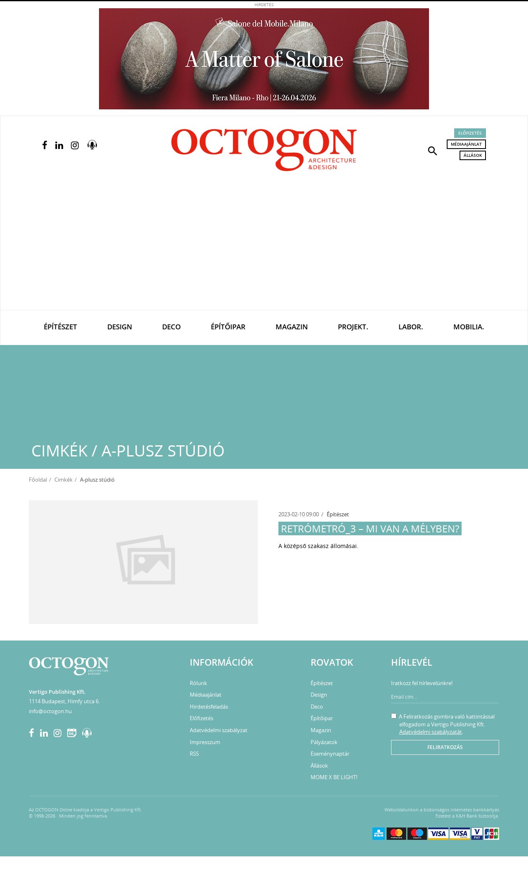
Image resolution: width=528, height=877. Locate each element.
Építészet (60, 326)
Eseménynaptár (330, 753)
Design (119, 326)
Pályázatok (324, 742)
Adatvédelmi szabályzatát (430, 731)
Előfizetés (470, 133)
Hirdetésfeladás (209, 706)
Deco (171, 326)
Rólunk (198, 683)
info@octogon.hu (50, 711)
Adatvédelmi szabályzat (219, 730)
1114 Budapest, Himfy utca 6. (64, 701)
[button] (433, 150)
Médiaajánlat (466, 144)
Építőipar (228, 326)
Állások (473, 155)
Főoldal (38, 479)
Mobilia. (468, 326)
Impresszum (205, 742)
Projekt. (353, 326)
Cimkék (63, 479)
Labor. (410, 326)
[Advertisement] (264, 248)
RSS (194, 753)
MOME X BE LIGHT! (334, 777)
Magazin (292, 326)
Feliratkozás (445, 747)
